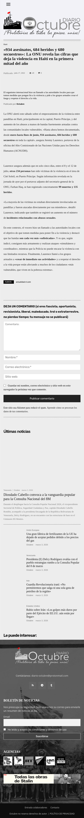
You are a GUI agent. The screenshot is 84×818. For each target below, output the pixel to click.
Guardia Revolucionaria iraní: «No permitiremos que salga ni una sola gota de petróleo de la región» (50, 588)
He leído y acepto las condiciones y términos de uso (37, 729)
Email (7, 716)
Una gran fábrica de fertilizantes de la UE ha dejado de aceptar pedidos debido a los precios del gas (52, 537)
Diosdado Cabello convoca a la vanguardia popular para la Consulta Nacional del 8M (39, 497)
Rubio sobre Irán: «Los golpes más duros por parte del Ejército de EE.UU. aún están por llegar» (51, 613)
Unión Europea (32, 530)
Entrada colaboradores (36, 807)
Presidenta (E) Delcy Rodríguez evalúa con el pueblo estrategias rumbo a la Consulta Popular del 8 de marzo (52, 562)
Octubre (20, 104)
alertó (16, 113)
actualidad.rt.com (23, 282)
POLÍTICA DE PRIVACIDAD (62, 813)
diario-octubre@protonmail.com (49, 675)
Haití (5, 44)
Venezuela (7, 490)
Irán (28, 581)
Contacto (55, 807)
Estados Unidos (33, 606)
